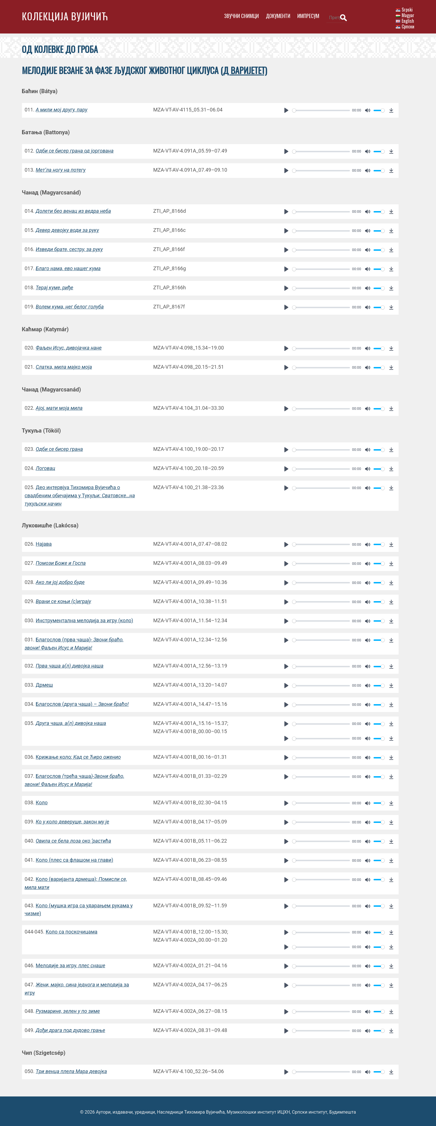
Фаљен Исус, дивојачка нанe (69, 346)
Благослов (48, 774)
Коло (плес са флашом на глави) (74, 858)
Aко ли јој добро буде (60, 580)
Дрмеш (44, 683)
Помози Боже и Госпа (61, 561)
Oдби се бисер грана (59, 447)
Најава (44, 542)
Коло (42, 800)
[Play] (283, 108)
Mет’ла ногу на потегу (61, 168)
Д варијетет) (245, 68)
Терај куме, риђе (54, 286)
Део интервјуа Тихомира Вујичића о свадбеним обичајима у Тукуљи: (80, 494)
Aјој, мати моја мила (59, 406)
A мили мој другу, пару (61, 108)
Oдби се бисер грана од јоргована (75, 149)
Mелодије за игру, (70, 963)
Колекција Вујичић (65, 16)
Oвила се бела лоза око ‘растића (73, 839)
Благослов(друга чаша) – (82, 702)
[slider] (317, 108)
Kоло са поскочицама (71, 930)
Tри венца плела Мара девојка (71, 1069)
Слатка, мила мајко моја (64, 365)
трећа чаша (77, 774)
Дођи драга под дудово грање (70, 1028)
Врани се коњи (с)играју (63, 599)
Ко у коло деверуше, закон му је (72, 820)
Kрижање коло (78, 755)
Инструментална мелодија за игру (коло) (84, 618)
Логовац (45, 466)
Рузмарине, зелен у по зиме (68, 1009)
